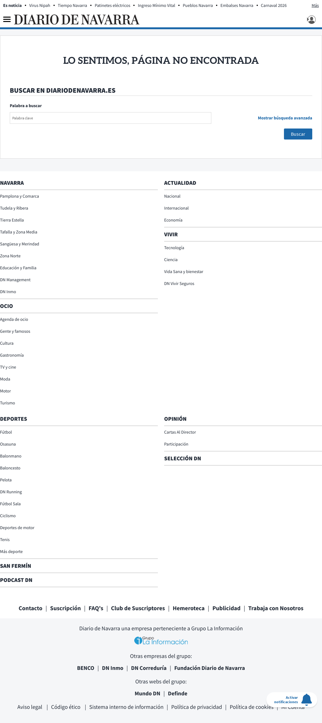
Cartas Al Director (180, 432)
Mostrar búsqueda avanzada (285, 118)
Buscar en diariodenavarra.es (62, 90)
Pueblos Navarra (198, 5)
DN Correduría (149, 667)
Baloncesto (10, 468)
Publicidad (226, 608)
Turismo (7, 403)
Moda (5, 379)
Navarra (12, 182)
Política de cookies (251, 706)
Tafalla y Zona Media (18, 232)
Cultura (7, 343)
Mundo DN (147, 693)
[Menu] (7, 19)
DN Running (11, 492)
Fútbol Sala (10, 504)
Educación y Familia (18, 268)
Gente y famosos (15, 331)
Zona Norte (10, 256)
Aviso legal (30, 706)
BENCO (85, 667)
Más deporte (11, 551)
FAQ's (96, 608)
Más (315, 5)
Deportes (13, 418)
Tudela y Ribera (14, 208)
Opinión (175, 418)
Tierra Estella (12, 220)
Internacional (176, 208)
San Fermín (16, 565)
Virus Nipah (39, 5)
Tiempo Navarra (72, 5)
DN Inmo (8, 291)
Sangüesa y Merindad (19, 244)
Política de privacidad (196, 706)
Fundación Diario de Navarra (209, 667)
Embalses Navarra (236, 5)
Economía (173, 220)
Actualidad (180, 182)
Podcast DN (16, 579)
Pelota (6, 480)
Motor (5, 391)
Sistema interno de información (126, 706)
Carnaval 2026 (274, 5)
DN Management (15, 279)
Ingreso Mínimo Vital (156, 5)
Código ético (66, 706)
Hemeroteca (189, 608)
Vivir (171, 234)
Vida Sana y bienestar (183, 271)
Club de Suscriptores (138, 608)
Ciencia (171, 259)
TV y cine (8, 367)
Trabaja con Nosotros (275, 608)
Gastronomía (12, 355)
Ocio (6, 305)
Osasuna (8, 444)
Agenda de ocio (14, 319)
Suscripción (65, 608)
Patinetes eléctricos (112, 5)
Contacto (30, 608)
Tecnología (174, 247)
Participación (176, 444)
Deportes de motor (17, 527)
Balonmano (10, 456)
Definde (177, 693)
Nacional (172, 196)
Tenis (5, 539)
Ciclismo (8, 515)
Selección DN (182, 458)
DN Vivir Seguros (179, 283)
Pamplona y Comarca (19, 196)
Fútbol (6, 432)
